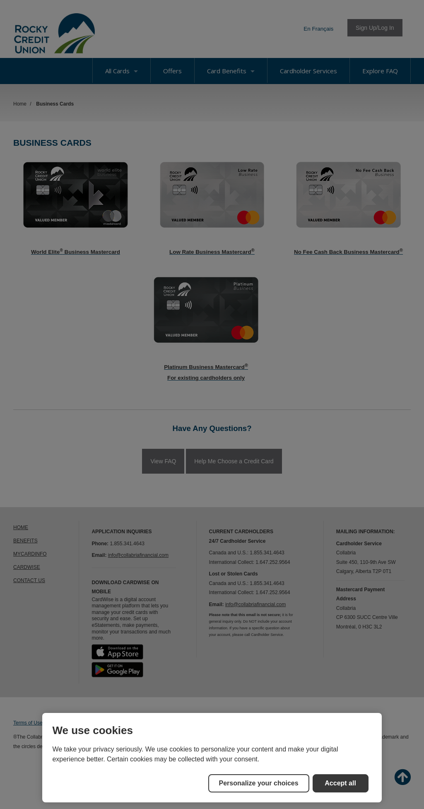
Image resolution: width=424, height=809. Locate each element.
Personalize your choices (259, 783)
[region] (211, 757)
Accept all (340, 783)
